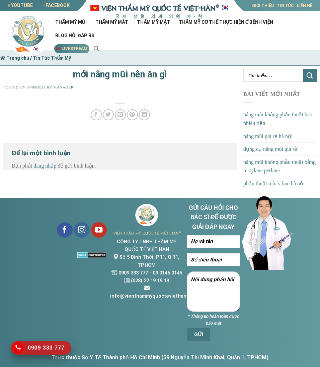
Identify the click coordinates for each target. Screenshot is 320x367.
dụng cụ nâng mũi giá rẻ (270, 149)
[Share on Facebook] (96, 114)
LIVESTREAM (71, 48)
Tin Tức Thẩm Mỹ (52, 58)
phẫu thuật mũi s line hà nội (274, 183)
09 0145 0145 (167, 273)
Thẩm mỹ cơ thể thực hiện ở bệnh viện (227, 22)
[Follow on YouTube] (99, 230)
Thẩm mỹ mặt (154, 22)
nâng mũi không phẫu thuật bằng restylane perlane (279, 166)
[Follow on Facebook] (65, 230)
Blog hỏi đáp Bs (75, 35)
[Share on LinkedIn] (144, 114)
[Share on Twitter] (108, 114)
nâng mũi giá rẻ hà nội (268, 136)
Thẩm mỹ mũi (72, 22)
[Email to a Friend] (120, 114)
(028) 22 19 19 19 (150, 281)
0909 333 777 (133, 273)
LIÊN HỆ (304, 5)
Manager (63, 87)
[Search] (96, 48)
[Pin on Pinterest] (132, 114)
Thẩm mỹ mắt (113, 22)
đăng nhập (44, 166)
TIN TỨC (285, 5)
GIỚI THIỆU (263, 5)
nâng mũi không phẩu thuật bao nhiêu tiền (277, 119)
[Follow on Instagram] (82, 230)
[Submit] (310, 75)
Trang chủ (14, 58)
